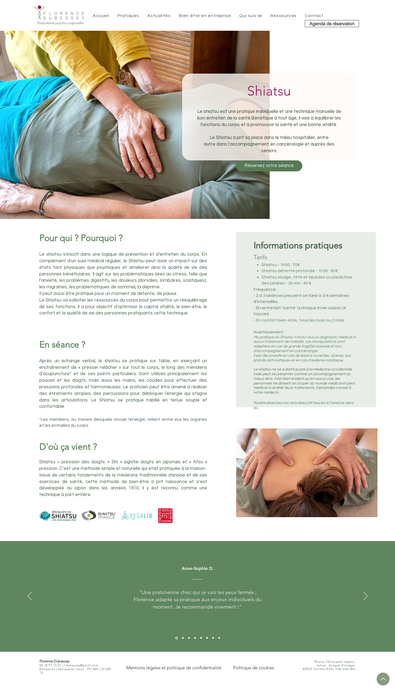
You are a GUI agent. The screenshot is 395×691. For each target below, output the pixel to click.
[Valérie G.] (195, 638)
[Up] (383, 679)
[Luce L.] (201, 638)
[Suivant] (365, 596)
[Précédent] (29, 596)
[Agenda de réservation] (332, 23)
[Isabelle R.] (219, 638)
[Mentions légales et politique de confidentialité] (173, 667)
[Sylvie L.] (183, 638)
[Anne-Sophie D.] (176, 638)
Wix (353, 669)
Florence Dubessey (54, 661)
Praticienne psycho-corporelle (60, 23)
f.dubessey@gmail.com (81, 665)
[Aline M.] (189, 638)
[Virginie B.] (213, 638)
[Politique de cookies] (253, 667)
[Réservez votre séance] (269, 165)
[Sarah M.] (207, 638)
